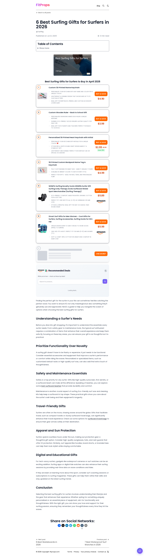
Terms (69, 552)
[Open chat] (140, 551)
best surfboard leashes (51, 386)
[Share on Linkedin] (66, 525)
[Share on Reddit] (78, 525)
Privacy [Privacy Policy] (76, 552)
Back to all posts (43, 13)
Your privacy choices (88, 552)
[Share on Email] (85, 525)
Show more (44, 48)
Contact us (102, 552)
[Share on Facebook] (59, 525)
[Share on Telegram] (70, 525)
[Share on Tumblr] (82, 525)
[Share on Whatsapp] (74, 525)
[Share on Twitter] (63, 525)
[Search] (103, 6)
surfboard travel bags (97, 418)
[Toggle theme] (105, 270)
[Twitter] (108, 552)
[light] (108, 6)
